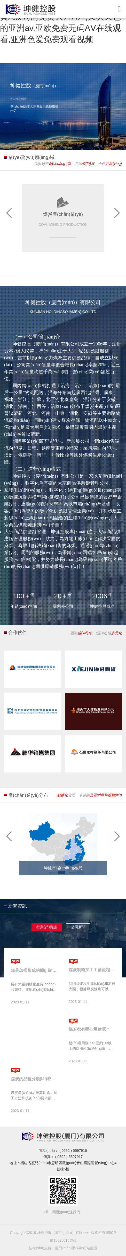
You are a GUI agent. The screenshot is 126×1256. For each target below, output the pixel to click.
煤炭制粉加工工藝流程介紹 (92, 970)
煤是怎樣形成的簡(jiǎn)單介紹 (34, 970)
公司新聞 (78, 927)
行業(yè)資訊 (46, 927)
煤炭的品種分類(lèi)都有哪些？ (34, 1079)
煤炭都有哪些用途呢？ (89, 1029)
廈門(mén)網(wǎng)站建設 (76, 1248)
